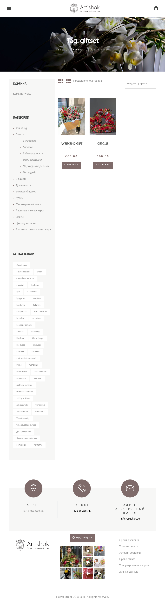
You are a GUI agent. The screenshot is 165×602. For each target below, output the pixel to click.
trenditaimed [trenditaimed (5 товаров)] (22, 412)
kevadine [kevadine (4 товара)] (20, 318)
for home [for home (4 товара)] (35, 285)
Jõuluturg (21, 128)
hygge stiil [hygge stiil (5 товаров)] (20, 298)
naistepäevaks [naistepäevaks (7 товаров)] (40, 372)
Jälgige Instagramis (82, 537)
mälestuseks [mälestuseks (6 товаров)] (21, 372)
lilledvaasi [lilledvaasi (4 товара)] (37, 345)
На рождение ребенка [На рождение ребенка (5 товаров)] (26, 438)
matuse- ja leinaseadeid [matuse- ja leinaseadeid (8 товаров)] (26, 358)
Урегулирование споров (134, 565)
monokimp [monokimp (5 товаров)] (34, 365)
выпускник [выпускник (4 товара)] (21, 445)
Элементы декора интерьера (33, 229)
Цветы (20, 217)
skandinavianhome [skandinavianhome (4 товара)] (24, 392)
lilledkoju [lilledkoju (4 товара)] (20, 338)
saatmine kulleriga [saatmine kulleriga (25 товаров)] (24, 385)
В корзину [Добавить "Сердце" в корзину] (103, 165)
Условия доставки (130, 553)
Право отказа (127, 559)
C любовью (29, 141)
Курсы (19, 198)
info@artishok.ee (130, 518)
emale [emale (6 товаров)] (39, 272)
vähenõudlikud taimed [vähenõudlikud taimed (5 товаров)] (26, 425)
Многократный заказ (28, 204)
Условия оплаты (128, 546)
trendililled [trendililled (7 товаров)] (40, 405)
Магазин (77, 50)
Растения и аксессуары (30, 210)
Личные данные (128, 572)
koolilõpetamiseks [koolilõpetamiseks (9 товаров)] (24, 325)
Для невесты (23, 185)
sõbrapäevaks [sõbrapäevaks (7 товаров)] (22, 405)
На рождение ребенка (36, 166)
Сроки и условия (129, 540)
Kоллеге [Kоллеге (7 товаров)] (20, 332)
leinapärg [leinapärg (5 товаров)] (35, 332)
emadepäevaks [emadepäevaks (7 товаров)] (23, 272)
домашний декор (26, 191)
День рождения (32, 160)
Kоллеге (28, 147)
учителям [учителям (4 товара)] (38, 445)
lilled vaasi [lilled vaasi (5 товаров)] (20, 345)
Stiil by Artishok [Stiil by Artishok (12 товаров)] (23, 398)
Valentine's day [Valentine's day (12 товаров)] (22, 418)
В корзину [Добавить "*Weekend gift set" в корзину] (71, 165)
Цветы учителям (26, 223)
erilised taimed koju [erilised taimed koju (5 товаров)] (25, 278)
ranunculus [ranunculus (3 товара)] (21, 378)
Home (59, 50)
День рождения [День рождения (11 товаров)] (23, 432)
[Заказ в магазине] (140, 84)
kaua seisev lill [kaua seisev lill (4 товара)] (40, 312)
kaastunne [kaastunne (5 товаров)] (20, 305)
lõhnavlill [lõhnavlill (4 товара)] (20, 352)
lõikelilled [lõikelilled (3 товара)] (36, 352)
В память (21, 179)
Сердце (102, 144)
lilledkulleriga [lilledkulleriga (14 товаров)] (37, 338)
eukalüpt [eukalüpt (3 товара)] (20, 285)
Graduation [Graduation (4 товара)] (32, 292)
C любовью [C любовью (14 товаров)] (21, 265)
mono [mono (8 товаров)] (19, 365)
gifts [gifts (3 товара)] (18, 292)
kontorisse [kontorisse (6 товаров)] (36, 318)
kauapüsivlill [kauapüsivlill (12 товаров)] (21, 312)
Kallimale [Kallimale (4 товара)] (37, 305)
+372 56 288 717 (82, 511)
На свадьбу (29, 172)
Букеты (20, 134)
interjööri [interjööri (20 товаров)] (37, 298)
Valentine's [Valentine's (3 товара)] (40, 412)
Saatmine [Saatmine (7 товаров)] (37, 378)
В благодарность (33, 153)
